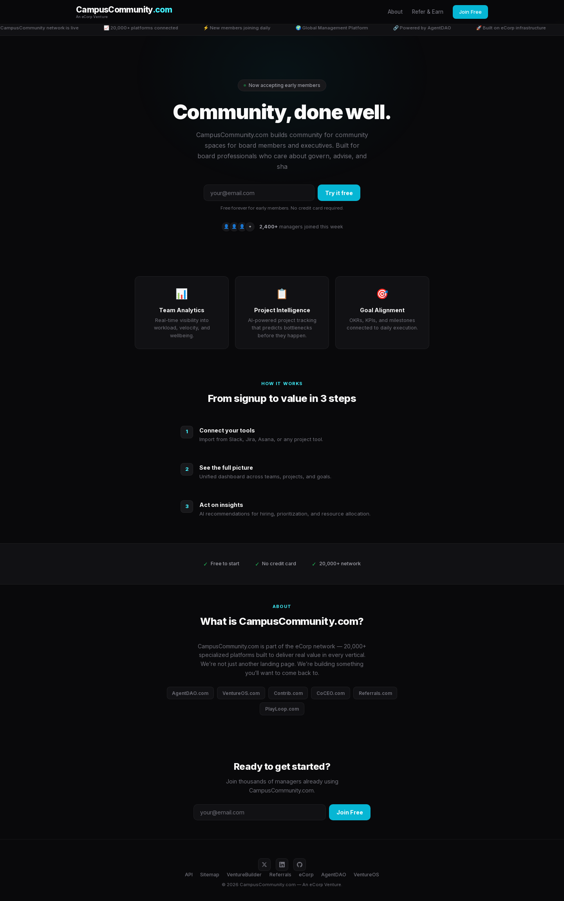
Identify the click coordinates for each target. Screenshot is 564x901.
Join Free (470, 12)
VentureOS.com (241, 693)
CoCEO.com (330, 693)
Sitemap (209, 874)
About (395, 12)
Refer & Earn (427, 12)
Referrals (280, 874)
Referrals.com (375, 693)
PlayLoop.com (282, 709)
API (189, 874)
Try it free (339, 193)
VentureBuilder (244, 874)
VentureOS (366, 874)
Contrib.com (288, 693)
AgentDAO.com (190, 693)
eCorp (306, 874)
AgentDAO (333, 874)
